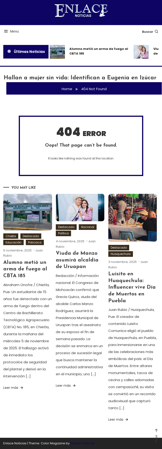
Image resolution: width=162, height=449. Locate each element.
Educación (13, 242)
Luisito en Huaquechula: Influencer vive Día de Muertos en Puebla (132, 287)
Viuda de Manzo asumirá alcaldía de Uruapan (77, 260)
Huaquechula (121, 254)
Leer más (13, 387)
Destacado (31, 236)
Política (63, 233)
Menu (11, 31)
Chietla (11, 236)
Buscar (150, 31)
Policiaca (34, 242)
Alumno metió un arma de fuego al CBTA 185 (98, 51)
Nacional (87, 227)
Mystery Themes (82, 443)
